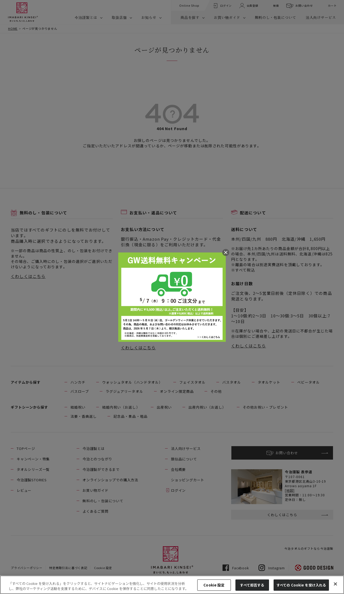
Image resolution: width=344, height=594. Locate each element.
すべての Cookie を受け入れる (301, 585)
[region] (172, 584)
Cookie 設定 (213, 585)
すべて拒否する (252, 585)
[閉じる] (335, 584)
